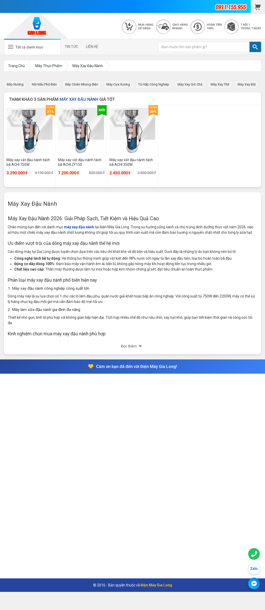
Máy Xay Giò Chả (190, 84)
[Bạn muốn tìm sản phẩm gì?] (204, 47)
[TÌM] (255, 47)
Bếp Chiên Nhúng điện (81, 84)
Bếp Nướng (15, 84)
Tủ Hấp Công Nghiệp (153, 84)
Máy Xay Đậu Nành (79, 99)
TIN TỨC (71, 47)
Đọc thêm (129, 346)
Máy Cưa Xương (118, 84)
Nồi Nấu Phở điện (44, 84)
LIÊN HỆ (92, 47)
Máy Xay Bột (247, 84)
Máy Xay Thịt (220, 84)
